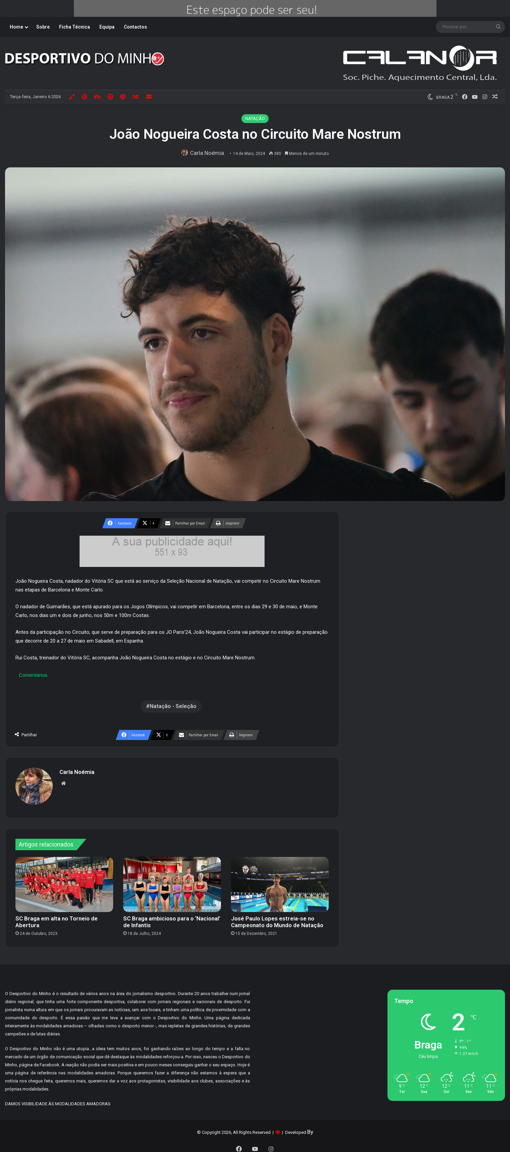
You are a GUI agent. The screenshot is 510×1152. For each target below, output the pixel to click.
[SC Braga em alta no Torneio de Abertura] (64, 881)
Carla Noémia (208, 153)
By (310, 1128)
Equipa (106, 27)
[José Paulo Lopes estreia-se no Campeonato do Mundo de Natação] (280, 881)
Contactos (135, 27)
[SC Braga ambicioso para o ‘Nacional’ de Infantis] (172, 881)
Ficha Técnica (74, 27)
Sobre (43, 27)
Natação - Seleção (173, 706)
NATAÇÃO (255, 118)
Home (16, 27)
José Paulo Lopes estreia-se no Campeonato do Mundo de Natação (277, 918)
